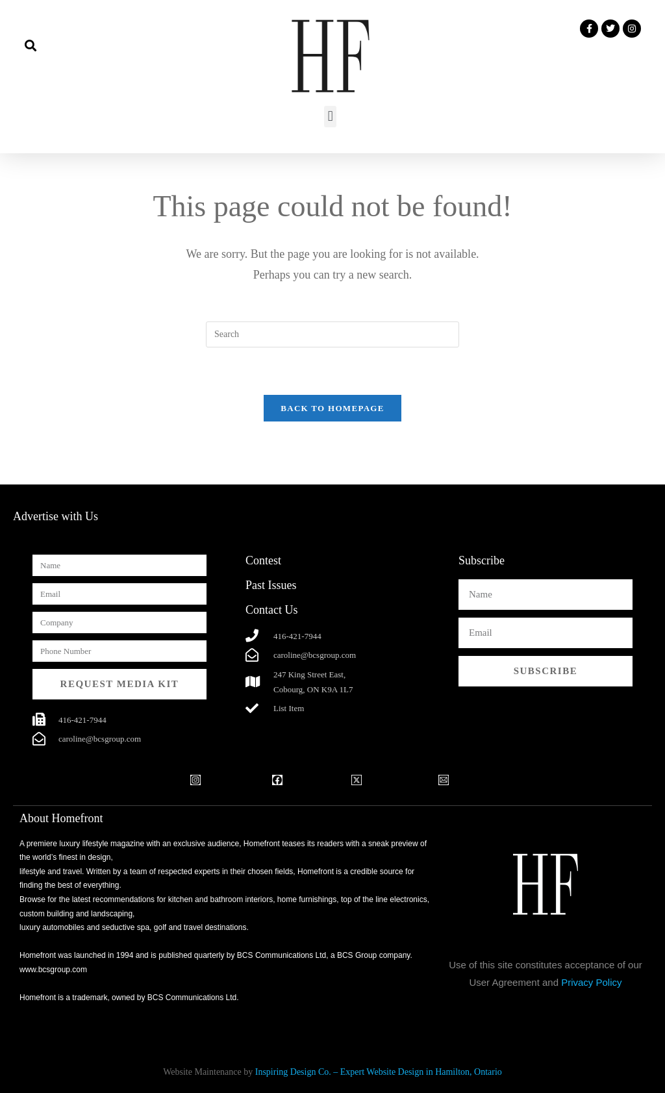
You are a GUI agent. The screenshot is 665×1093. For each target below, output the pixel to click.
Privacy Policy (591, 982)
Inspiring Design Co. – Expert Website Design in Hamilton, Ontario (378, 1072)
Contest (263, 560)
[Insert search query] (332, 334)
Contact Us (271, 609)
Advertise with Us (55, 516)
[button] (30, 45)
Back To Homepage (332, 408)
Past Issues (271, 585)
